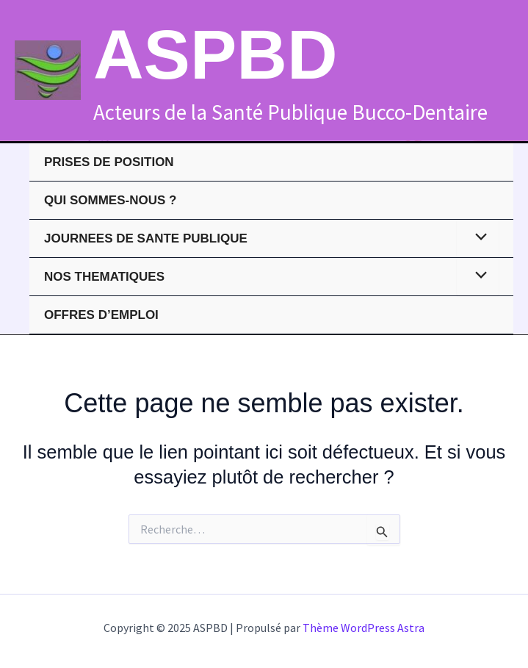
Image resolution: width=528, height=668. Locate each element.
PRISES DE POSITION (109, 162)
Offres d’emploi (101, 315)
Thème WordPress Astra (363, 627)
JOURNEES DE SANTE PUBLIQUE (145, 238)
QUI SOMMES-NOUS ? (110, 200)
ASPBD (215, 54)
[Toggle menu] (478, 238)
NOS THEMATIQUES (104, 277)
